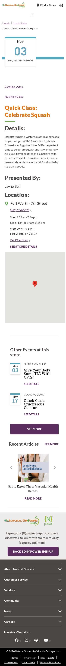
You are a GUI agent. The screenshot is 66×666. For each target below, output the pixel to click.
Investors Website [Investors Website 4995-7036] (18, 632)
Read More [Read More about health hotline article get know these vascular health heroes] (33, 498)
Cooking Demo (14, 86)
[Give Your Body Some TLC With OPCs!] (43, 375)
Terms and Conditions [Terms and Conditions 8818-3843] (50, 662)
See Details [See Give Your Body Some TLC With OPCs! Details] (31, 383)
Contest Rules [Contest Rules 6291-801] (11, 662)
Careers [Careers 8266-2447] (9, 621)
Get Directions (20, 240)
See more (34, 429)
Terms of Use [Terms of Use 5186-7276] (28, 662)
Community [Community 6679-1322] (12, 600)
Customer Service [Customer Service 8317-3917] (16, 579)
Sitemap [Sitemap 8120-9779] (14, 657)
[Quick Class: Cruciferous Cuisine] (43, 405)
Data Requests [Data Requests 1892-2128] (47, 657)
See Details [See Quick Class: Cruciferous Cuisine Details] (31, 414)
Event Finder (20, 22)
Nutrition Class (14, 96)
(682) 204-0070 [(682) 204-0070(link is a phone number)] (21, 210)
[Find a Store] (46, 5)
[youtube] (47, 640)
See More (52, 444)
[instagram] (28, 640)
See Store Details (23, 246)
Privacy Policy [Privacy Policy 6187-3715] (29, 657)
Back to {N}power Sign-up (33, 551)
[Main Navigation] (32, 15)
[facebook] (18, 640)
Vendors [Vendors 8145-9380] (9, 590)
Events (6, 22)
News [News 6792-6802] (8, 611)
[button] (11, 483)
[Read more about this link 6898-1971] (33, 468)
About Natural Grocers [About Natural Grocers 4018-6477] (19, 569)
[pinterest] (37, 640)
